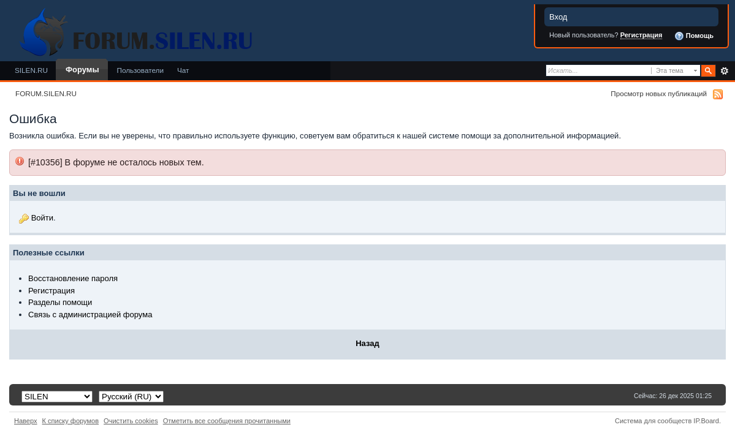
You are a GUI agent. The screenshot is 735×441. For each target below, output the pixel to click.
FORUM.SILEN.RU (46, 93)
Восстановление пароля (73, 278)
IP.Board (706, 420)
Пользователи (140, 70)
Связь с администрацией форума (90, 314)
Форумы (82, 69)
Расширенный (724, 71)
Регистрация (641, 35)
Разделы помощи (60, 302)
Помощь (694, 36)
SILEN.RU (31, 70)
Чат (183, 70)
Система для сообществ (653, 420)
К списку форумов (70, 420)
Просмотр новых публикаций (659, 93)
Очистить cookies (131, 420)
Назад (367, 343)
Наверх (25, 420)
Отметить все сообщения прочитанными (227, 420)
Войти (42, 217)
